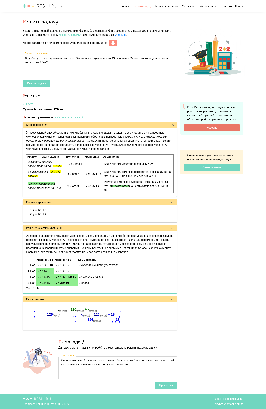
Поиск (239, 6)
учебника (120, 34)
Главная (125, 6)
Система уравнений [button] (100, 202)
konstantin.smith (233, 404)
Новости (226, 6)
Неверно (211, 127)
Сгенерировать (211, 167)
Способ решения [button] (100, 124)
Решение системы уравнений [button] (100, 228)
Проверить (166, 385)
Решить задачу (143, 6)
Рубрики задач (208, 6)
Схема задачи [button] (100, 299)
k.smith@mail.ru (232, 398)
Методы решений (167, 6)
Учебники (188, 6)
